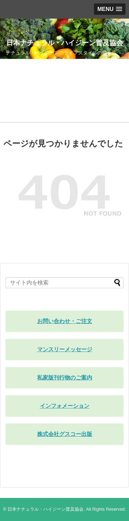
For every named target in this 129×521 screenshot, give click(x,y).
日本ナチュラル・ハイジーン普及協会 (64, 42)
